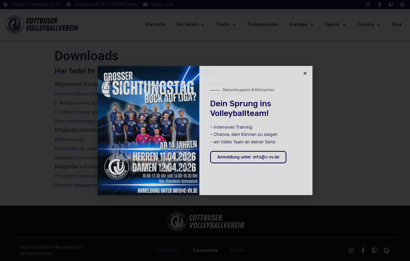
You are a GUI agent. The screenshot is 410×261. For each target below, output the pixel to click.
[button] (305, 73)
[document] (205, 130)
